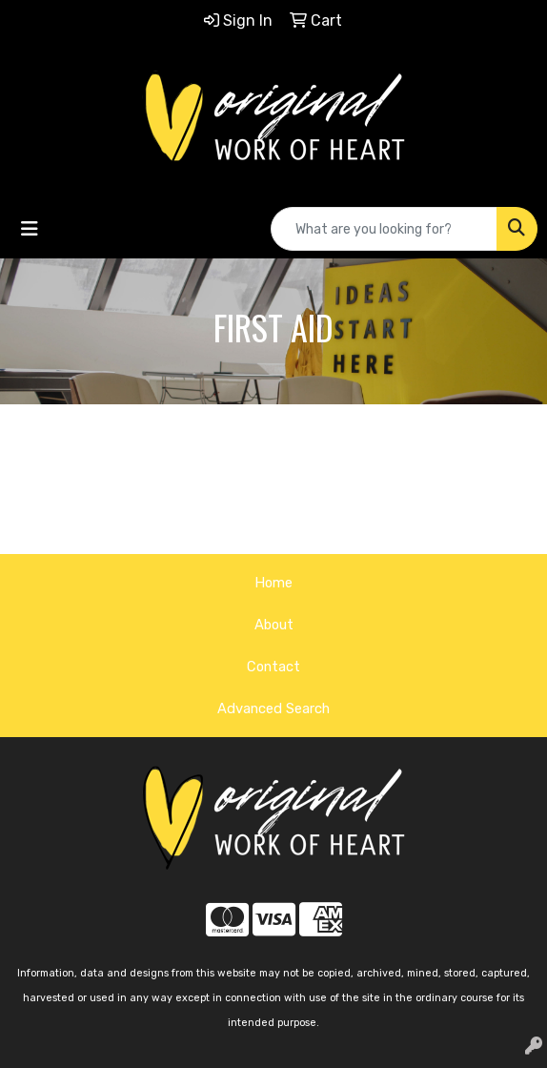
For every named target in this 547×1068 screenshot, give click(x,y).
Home (273, 582)
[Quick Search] (384, 229)
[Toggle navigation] (30, 229)
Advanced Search (273, 708)
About (274, 624)
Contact (273, 666)
